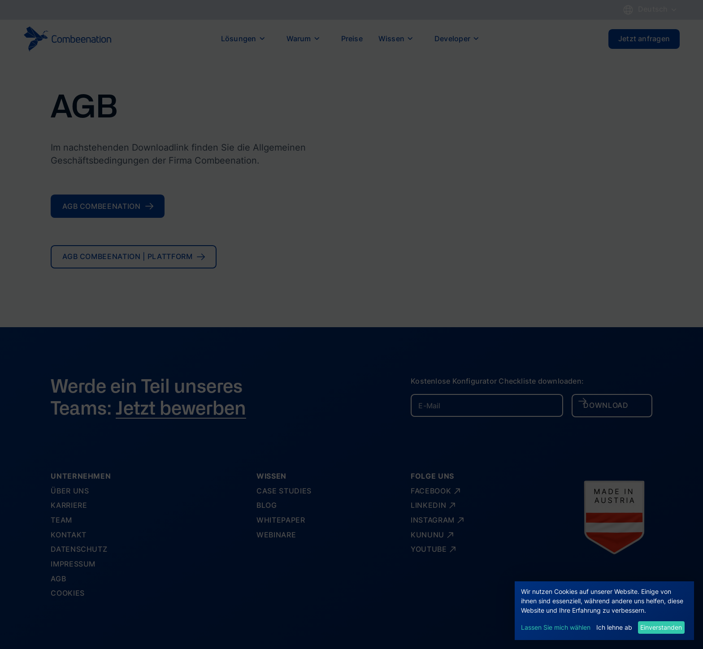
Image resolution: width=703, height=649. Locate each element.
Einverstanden (661, 627)
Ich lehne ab (614, 627)
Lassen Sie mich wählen (555, 627)
